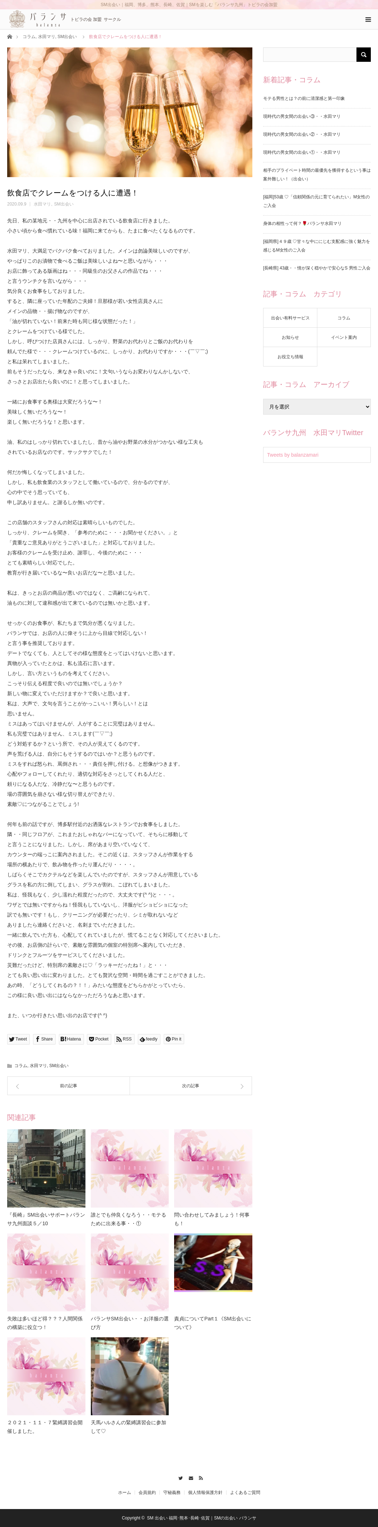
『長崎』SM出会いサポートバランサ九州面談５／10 (46, 1219)
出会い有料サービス (290, 317)
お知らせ (290, 337)
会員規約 (147, 1492)
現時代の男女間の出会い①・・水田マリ (302, 152)
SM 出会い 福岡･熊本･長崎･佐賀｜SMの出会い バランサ (201, 1518)
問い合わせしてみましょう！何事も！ (211, 1219)
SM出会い (67, 36)
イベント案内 (344, 337)
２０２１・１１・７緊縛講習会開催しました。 (45, 1427)
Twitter (178, 1477)
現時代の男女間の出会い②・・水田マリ (302, 134)
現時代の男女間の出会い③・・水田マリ (302, 116)
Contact (189, 1477)
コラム (29, 36)
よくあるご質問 (245, 1492)
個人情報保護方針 (205, 1492)
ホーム (124, 1492)
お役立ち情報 (290, 356)
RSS (199, 1477)
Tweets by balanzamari (292, 455)
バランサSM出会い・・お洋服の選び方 (130, 1323)
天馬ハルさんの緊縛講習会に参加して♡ (128, 1427)
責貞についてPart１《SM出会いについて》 (212, 1323)
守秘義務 (172, 1492)
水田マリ (46, 36)
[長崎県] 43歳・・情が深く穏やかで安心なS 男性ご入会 (316, 268)
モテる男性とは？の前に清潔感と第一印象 (304, 98)
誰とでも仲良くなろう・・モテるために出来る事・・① (128, 1219)
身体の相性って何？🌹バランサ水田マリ (302, 223)
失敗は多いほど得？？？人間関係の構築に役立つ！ (45, 1323)
